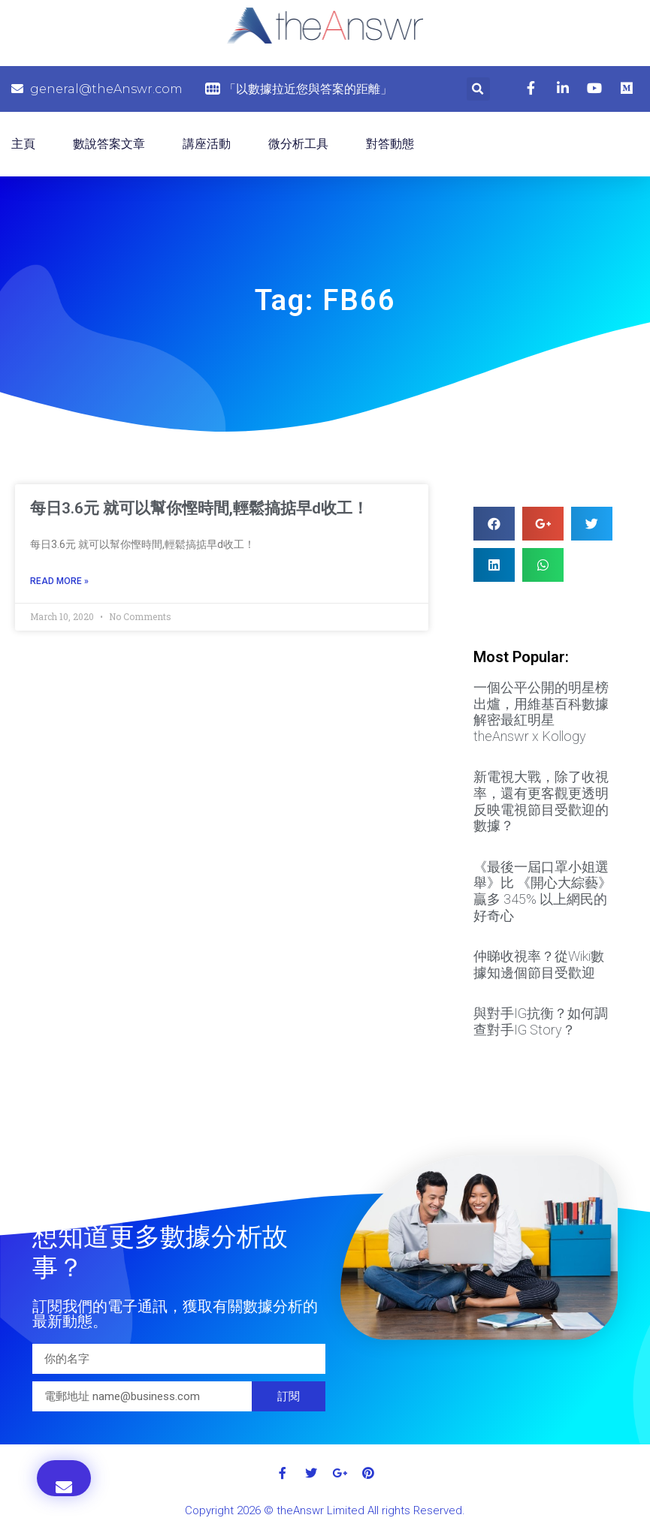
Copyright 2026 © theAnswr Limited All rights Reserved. (325, 1510)
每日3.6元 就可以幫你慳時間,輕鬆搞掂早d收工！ (199, 508)
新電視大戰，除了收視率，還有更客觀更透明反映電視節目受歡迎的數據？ (541, 801)
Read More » (59, 581)
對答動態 (390, 144)
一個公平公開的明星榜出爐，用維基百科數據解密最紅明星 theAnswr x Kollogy (541, 711)
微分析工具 (298, 144)
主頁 (23, 144)
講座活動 (207, 144)
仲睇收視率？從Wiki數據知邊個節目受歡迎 (538, 964)
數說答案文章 (109, 144)
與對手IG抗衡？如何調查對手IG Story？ (540, 1021)
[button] (64, 1478)
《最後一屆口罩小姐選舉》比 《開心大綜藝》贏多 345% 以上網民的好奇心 (542, 891)
